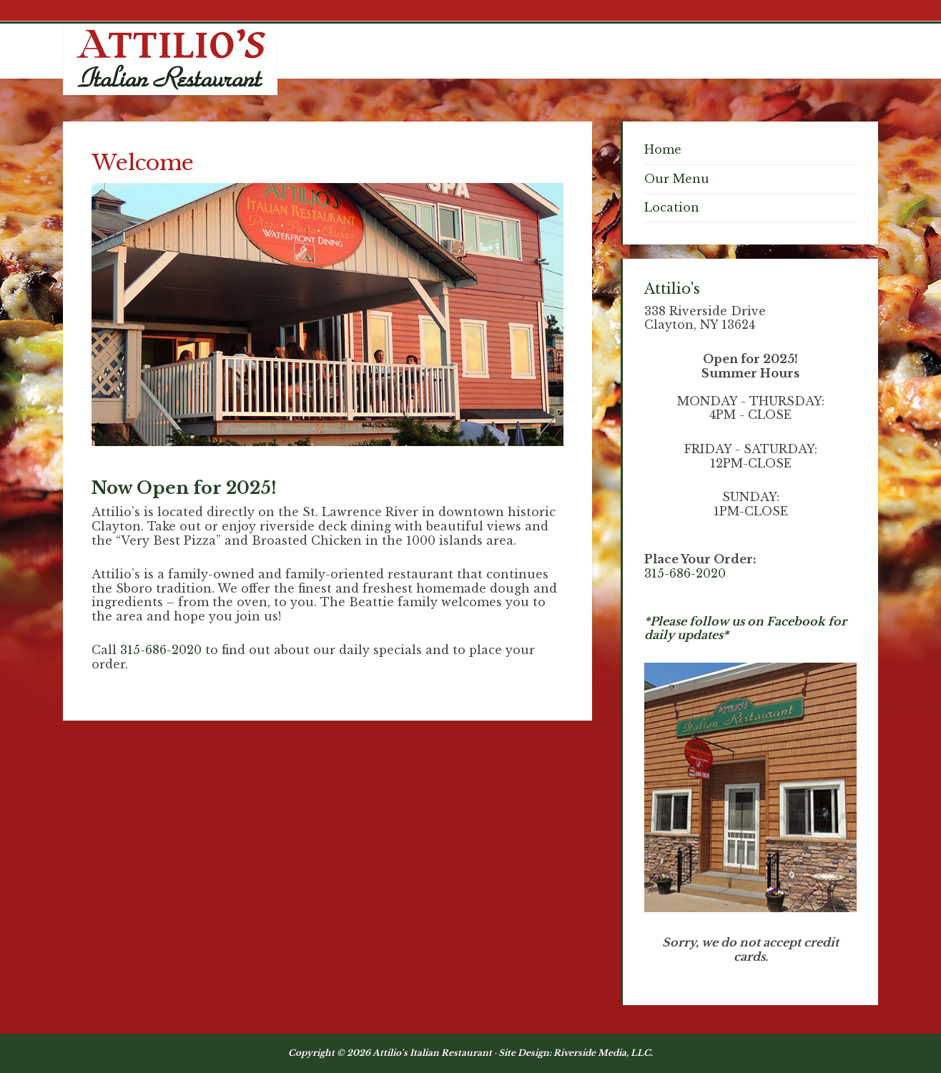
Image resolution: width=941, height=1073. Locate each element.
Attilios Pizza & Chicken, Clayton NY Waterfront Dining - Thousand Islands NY (170, 59)
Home (662, 149)
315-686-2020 (161, 650)
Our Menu (676, 179)
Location (671, 207)
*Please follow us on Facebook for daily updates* (745, 628)
